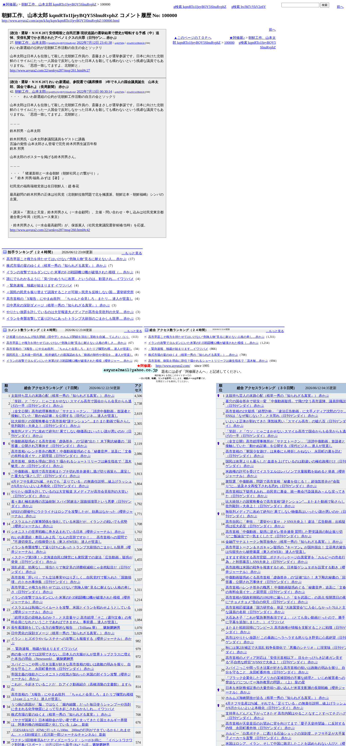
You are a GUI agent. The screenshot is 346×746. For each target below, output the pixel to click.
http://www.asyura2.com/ (173, 366)
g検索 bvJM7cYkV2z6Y (248, 7)
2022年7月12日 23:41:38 (94, 42)
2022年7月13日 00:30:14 (94, 91)
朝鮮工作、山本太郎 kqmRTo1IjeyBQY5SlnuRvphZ (58, 4)
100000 (229, 42)
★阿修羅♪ (10, 4)
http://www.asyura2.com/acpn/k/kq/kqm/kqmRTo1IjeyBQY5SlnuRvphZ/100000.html (60, 20)
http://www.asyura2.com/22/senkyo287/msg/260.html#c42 (50, 230)
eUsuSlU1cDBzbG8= (136, 43)
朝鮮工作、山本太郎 (45, 42)
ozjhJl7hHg (120, 43)
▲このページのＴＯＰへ (192, 38)
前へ (340, 7)
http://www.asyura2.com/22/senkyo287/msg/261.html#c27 (50, 70)
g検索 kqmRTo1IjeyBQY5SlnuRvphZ (199, 7)
